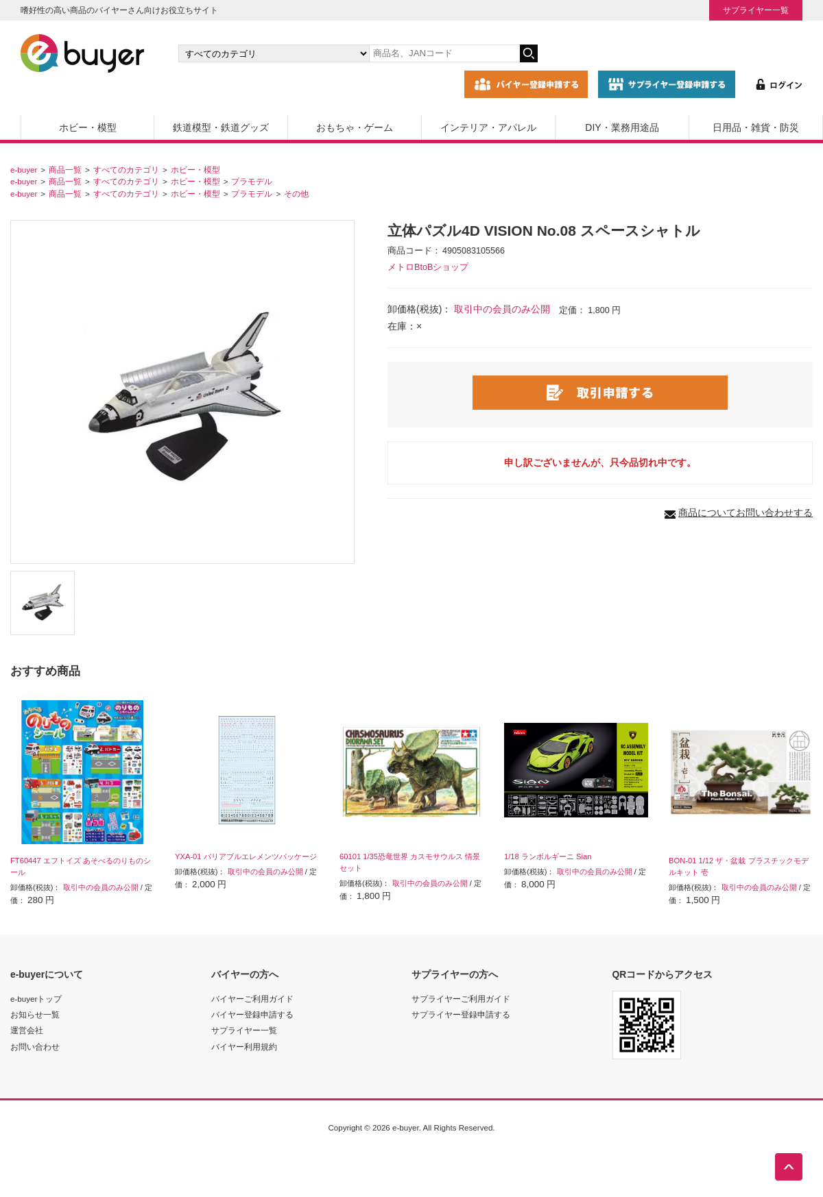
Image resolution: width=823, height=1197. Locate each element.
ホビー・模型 (88, 127)
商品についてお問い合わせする (745, 512)
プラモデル (251, 181)
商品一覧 (65, 169)
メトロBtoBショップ (427, 267)
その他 (296, 193)
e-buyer (23, 169)
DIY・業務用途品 (621, 127)
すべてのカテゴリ (126, 169)
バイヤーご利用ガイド (252, 998)
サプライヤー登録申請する (461, 1014)
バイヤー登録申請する (252, 1014)
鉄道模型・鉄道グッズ (221, 127)
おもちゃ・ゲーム (354, 127)
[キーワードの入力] (444, 53)
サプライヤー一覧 (756, 9)
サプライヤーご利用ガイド (461, 998)
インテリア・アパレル (488, 127)
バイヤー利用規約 (244, 1046)
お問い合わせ (35, 1046)
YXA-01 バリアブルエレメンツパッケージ (246, 856)
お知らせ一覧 (35, 1014)
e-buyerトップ (36, 998)
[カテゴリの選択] (273, 53)
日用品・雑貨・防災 (756, 127)
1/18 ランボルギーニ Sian (547, 856)
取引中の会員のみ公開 (502, 309)
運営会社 (26, 1030)
